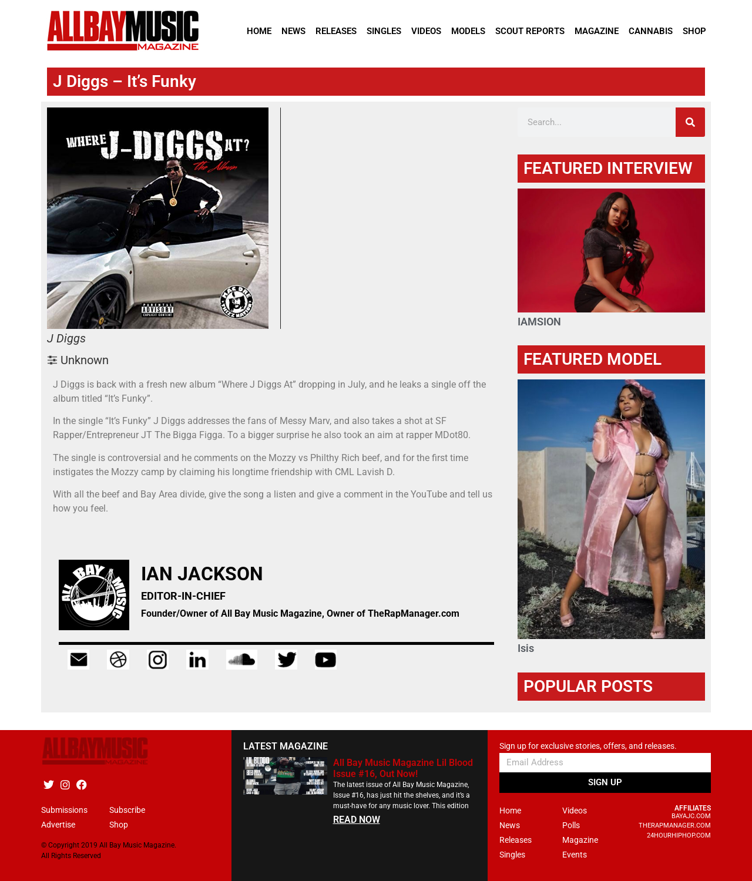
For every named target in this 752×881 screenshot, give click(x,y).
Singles (384, 31)
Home (259, 31)
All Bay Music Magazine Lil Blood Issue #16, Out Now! (403, 768)
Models (468, 31)
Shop (694, 31)
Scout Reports (530, 31)
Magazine (597, 31)
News (293, 31)
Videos (426, 31)
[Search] (690, 122)
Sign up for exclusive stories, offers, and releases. (588, 746)
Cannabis (651, 31)
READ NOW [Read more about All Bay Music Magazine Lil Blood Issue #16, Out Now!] (356, 819)
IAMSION (539, 321)
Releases (336, 31)
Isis (526, 648)
